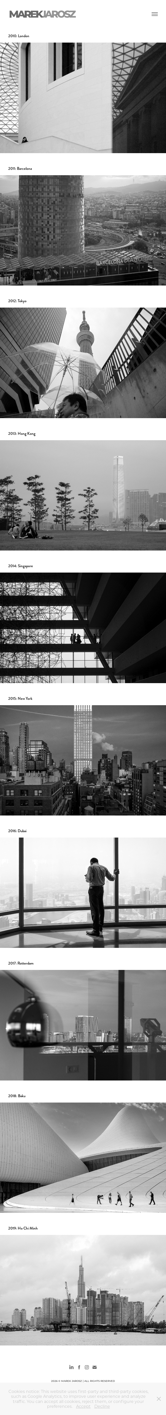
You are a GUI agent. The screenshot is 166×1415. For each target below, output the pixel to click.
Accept (83, 1406)
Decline (102, 1406)
